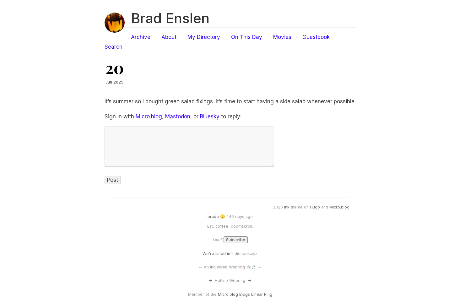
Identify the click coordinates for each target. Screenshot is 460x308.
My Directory (203, 37)
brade (213, 216)
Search (113, 47)
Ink (287, 207)
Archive (140, 37)
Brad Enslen (170, 18)
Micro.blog (149, 116)
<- (210, 280)
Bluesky (209, 116)
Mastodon (177, 116)
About (168, 37)
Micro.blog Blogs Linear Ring (245, 294)
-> (250, 280)
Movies (282, 37)
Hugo (315, 207)
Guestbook (316, 37)
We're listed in (216, 253)
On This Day (246, 37)
